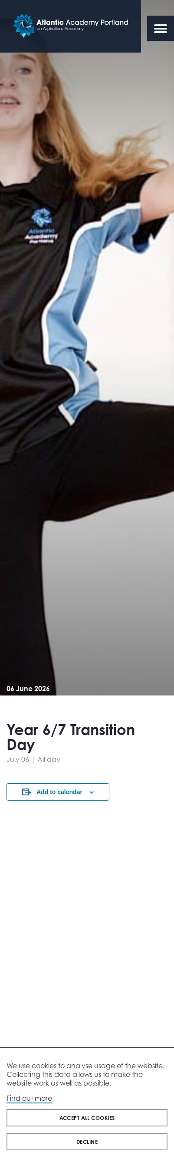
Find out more (29, 1098)
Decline (87, 1142)
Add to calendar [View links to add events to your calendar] (59, 791)
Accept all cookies (87, 1118)
